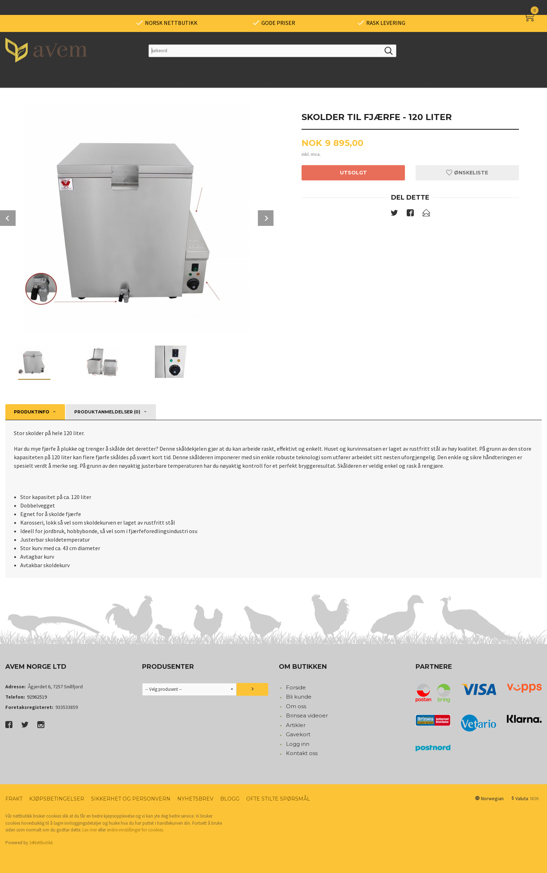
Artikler (295, 725)
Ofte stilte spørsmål (278, 799)
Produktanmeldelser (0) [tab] (107, 411)
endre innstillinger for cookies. (135, 830)
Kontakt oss (302, 753)
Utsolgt (353, 172)
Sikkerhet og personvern (130, 799)
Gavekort (298, 734)
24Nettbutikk (41, 843)
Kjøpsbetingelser (56, 799)
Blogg (229, 799)
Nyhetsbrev (195, 799)
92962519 (37, 697)
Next (266, 218)
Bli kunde (299, 696)
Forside (296, 687)
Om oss (296, 706)
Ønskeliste (467, 172)
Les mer (89, 830)
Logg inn (297, 744)
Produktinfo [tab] (31, 411)
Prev (8, 218)
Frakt (13, 799)
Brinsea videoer (307, 715)
